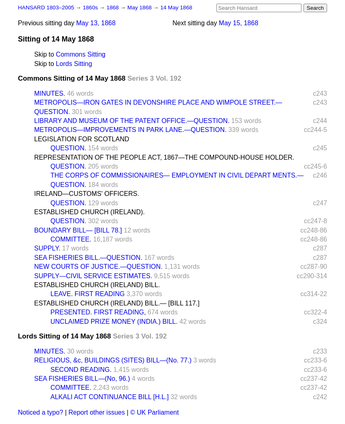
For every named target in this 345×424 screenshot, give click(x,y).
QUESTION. (68, 148)
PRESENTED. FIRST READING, (98, 312)
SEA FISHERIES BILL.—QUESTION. (88, 257)
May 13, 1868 (96, 23)
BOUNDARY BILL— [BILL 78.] (78, 230)
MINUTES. (49, 93)
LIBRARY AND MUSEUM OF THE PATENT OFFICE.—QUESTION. (131, 120)
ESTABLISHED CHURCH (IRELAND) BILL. (97, 284)
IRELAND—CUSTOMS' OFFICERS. (86, 193)
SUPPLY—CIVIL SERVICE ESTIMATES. (93, 275)
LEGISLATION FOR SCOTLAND (81, 139)
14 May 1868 (176, 7)
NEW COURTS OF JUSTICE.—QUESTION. (98, 266)
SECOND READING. (80, 369)
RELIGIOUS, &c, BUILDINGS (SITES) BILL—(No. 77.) (113, 360)
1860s (91, 7)
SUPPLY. (47, 248)
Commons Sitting (80, 54)
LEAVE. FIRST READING (87, 293)
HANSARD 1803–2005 (46, 7)
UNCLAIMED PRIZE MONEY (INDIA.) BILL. (114, 321)
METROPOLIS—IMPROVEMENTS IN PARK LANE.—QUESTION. (130, 129)
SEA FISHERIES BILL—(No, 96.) (82, 378)
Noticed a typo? (40, 412)
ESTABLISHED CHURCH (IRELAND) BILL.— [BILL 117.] (116, 303)
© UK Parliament (154, 412)
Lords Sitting (74, 63)
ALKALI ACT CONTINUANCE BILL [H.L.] (109, 396)
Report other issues (96, 412)
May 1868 (140, 7)
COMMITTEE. (70, 239)
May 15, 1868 (238, 23)
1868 (113, 7)
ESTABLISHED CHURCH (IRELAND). (89, 212)
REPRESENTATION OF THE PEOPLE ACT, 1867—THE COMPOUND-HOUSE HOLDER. (164, 157)
